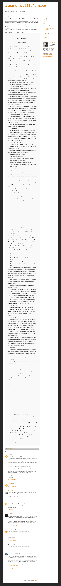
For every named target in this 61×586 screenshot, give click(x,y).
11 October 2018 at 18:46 (12, 540)
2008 (45, 37)
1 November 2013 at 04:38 (13, 498)
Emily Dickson (11, 529)
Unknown (10, 483)
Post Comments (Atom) (14, 573)
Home (22, 570)
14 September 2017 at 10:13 (13, 533)
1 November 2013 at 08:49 (13, 509)
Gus (9, 454)
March (46, 33)
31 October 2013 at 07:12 (12, 479)
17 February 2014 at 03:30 (13, 525)
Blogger (35, 580)
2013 (45, 23)
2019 (45, 18)
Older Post (37, 570)
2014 (45, 21)
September (47, 31)
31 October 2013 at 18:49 (12, 486)
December (47, 25)
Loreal (9, 513)
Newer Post (8, 570)
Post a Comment (10, 568)
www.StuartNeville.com (47, 54)
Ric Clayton (10, 552)
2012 (45, 35)
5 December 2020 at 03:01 (13, 565)
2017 (45, 19)
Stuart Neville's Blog (25, 6)
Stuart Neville (10, 490)
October (46, 26)
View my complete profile (47, 56)
